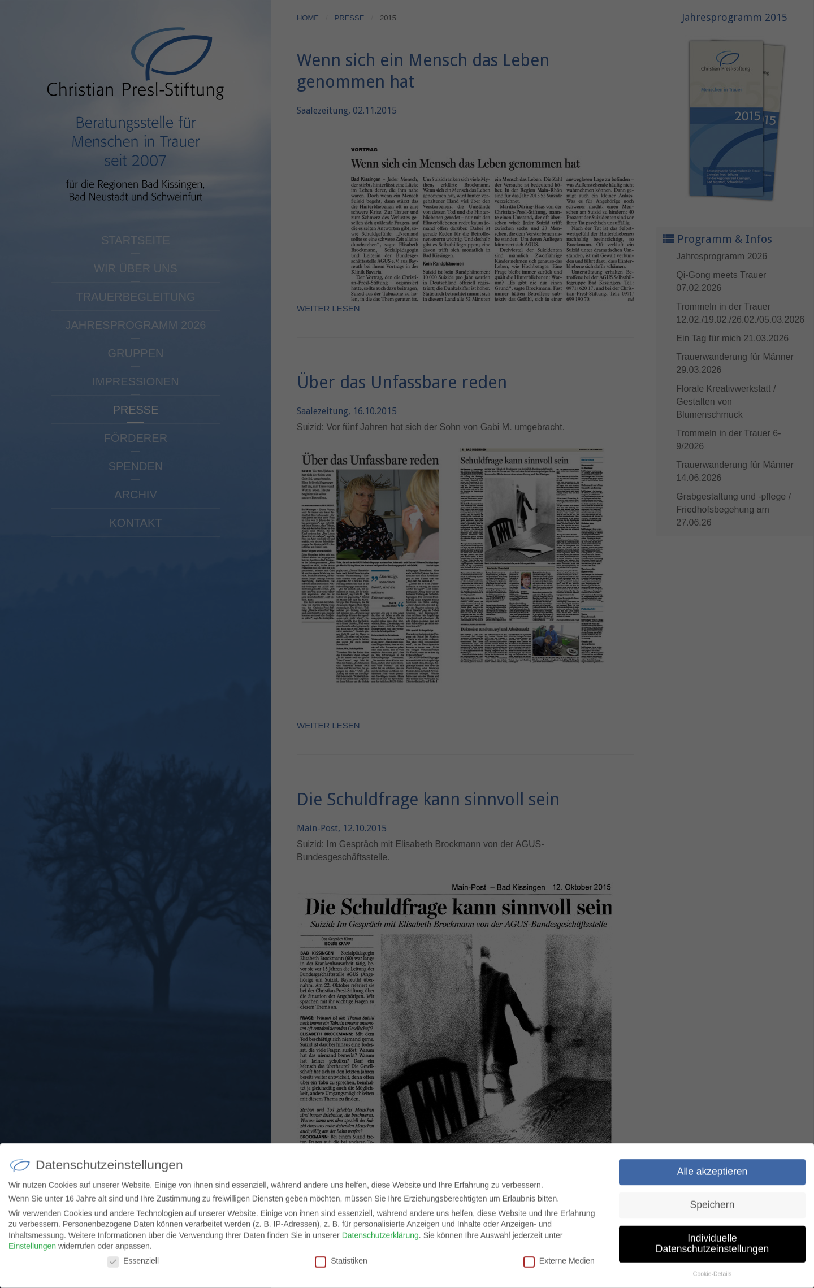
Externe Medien (559, 1264)
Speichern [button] (712, 1208)
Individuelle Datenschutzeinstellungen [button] (712, 1247)
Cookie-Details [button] (712, 1277)
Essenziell (133, 1264)
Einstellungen (32, 1250)
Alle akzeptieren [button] (712, 1175)
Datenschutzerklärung (380, 1238)
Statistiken (341, 1264)
